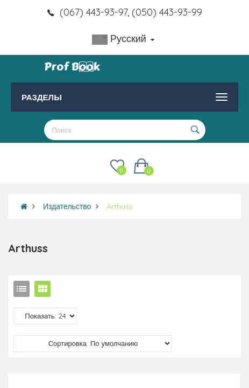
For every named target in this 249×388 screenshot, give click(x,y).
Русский (123, 38)
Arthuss (119, 206)
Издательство (67, 206)
